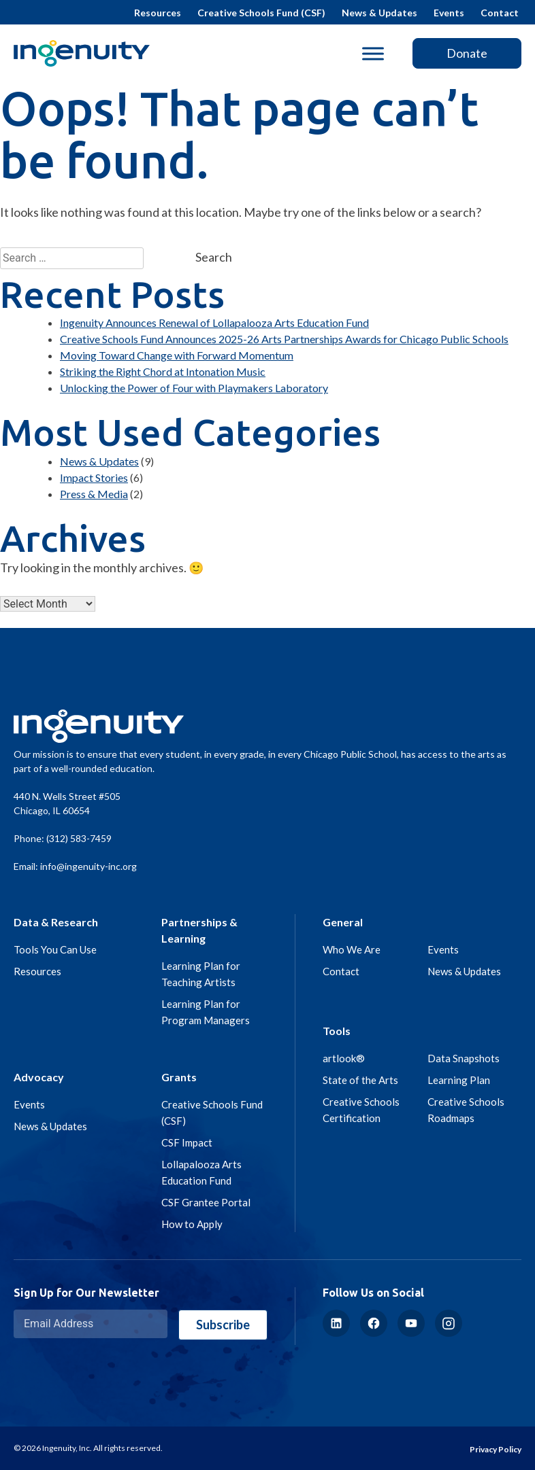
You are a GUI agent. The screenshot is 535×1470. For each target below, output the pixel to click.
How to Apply (192, 1224)
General (343, 921)
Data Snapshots (463, 1058)
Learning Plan (458, 1080)
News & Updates (379, 12)
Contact (500, 12)
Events (449, 12)
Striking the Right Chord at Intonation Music (162, 371)
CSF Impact (186, 1142)
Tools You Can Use (55, 949)
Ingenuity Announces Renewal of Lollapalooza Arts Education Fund (214, 322)
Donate (467, 53)
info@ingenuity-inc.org (88, 866)
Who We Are (351, 949)
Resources (157, 12)
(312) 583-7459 (79, 838)
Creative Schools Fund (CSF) (261, 12)
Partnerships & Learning (199, 930)
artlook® (344, 1058)
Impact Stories (94, 477)
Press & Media (94, 493)
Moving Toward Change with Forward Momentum (176, 355)
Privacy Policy (495, 1449)
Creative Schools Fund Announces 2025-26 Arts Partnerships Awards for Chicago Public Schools (284, 338)
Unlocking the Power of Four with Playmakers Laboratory (194, 387)
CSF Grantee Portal (205, 1202)
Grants (179, 1076)
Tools (337, 1030)
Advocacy (39, 1076)
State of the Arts (360, 1080)
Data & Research (56, 921)
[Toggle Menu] (373, 53)
